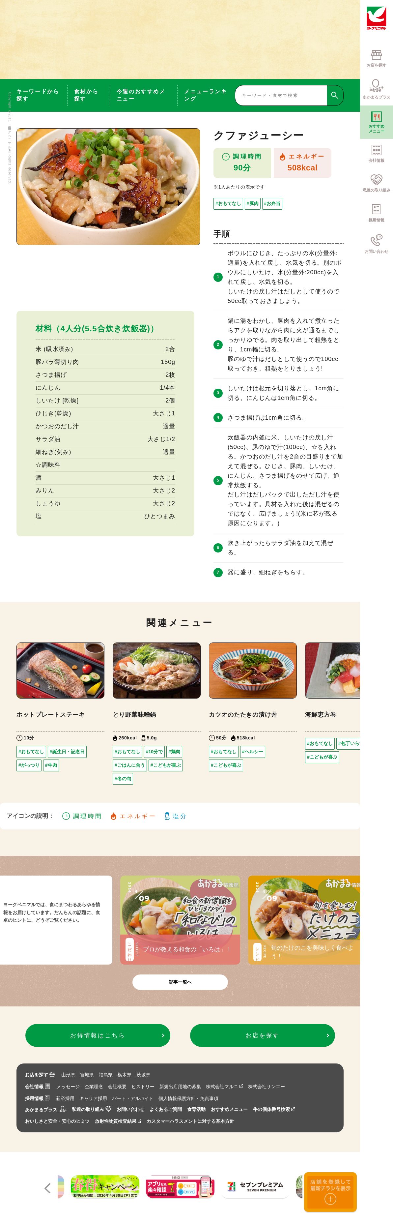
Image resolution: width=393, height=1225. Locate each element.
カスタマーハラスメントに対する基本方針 (190, 1121)
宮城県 (87, 1074)
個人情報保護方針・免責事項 (188, 1098)
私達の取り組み (91, 1109)
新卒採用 (65, 1098)
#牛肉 (51, 765)
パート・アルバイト (133, 1098)
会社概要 (117, 1086)
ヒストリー (142, 1086)
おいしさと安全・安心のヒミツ (57, 1121)
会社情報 (37, 1086)
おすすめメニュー (229, 1109)
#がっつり (29, 765)
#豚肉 (253, 203)
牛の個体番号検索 (274, 1109)
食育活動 (196, 1109)
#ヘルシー (252, 751)
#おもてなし (228, 203)
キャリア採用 (93, 1098)
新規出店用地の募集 (180, 1086)
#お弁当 (272, 203)
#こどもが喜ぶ (166, 765)
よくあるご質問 (166, 1109)
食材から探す (86, 95)
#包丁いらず (351, 743)
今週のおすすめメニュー (141, 95)
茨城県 (143, 1074)
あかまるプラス (46, 1109)
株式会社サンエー (266, 1086)
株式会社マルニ (224, 1086)
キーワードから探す (37, 95)
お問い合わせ (130, 1109)
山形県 (68, 1074)
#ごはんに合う (130, 765)
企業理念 (94, 1086)
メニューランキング (205, 95)
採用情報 (37, 1098)
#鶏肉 (174, 751)
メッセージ (68, 1086)
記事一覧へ (180, 982)
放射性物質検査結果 (118, 1121)
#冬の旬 (123, 778)
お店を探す (40, 1074)
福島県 (106, 1074)
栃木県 (124, 1074)
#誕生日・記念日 (67, 751)
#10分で (154, 751)
